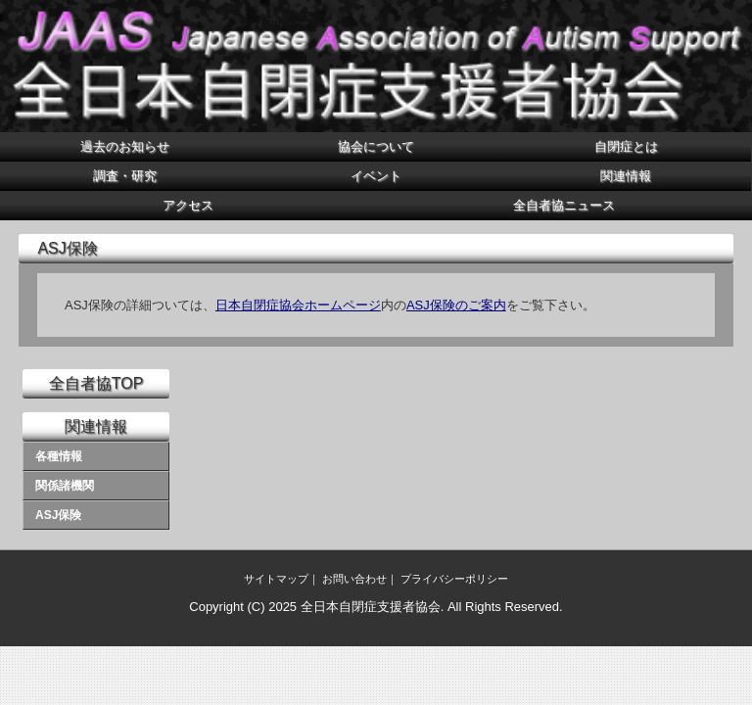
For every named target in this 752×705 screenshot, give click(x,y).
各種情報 (58, 456)
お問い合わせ (354, 579)
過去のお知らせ (124, 146)
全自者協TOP (96, 383)
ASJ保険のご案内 (456, 305)
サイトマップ (276, 579)
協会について (376, 146)
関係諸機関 (64, 486)
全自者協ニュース (564, 205)
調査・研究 (125, 175)
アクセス (188, 205)
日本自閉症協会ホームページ (298, 305)
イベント (376, 175)
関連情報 (625, 175)
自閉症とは (626, 146)
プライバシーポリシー (454, 579)
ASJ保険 (58, 515)
